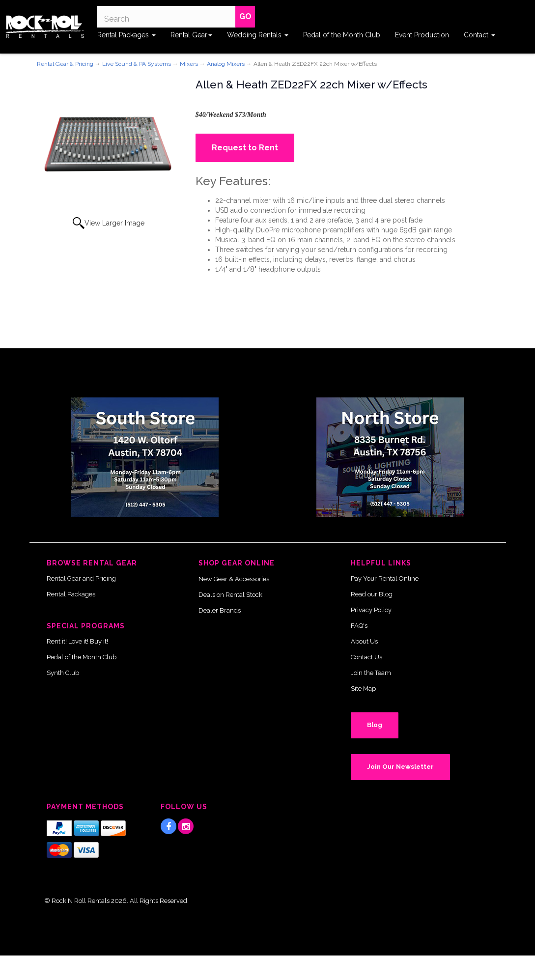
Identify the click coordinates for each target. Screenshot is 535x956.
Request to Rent (245, 147)
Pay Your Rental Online (385, 578)
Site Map (363, 688)
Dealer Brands (219, 610)
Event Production (422, 35)
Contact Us (366, 657)
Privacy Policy (371, 610)
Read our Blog (372, 594)
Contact (479, 35)
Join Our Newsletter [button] (400, 766)
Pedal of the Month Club (341, 35)
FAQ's (359, 625)
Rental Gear (191, 35)
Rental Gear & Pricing (65, 63)
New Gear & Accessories (233, 579)
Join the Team (371, 672)
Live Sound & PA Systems (136, 63)
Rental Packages (126, 35)
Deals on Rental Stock (230, 594)
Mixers (189, 63)
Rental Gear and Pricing (81, 578)
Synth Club (63, 672)
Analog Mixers (226, 63)
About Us (364, 641)
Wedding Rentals (257, 35)
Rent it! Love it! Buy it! (77, 641)
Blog (374, 725)
